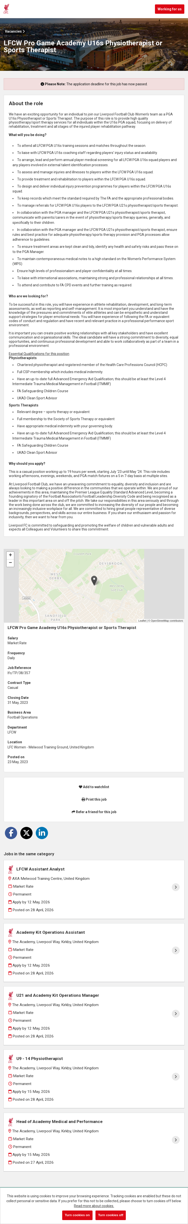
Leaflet (142, 620)
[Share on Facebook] (11, 833)
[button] (94, 581)
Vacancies (15, 31)
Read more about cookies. (94, 1206)
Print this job (94, 799)
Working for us (170, 9)
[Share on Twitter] (26, 833)
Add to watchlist (94, 787)
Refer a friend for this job (94, 812)
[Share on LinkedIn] (42, 833)
